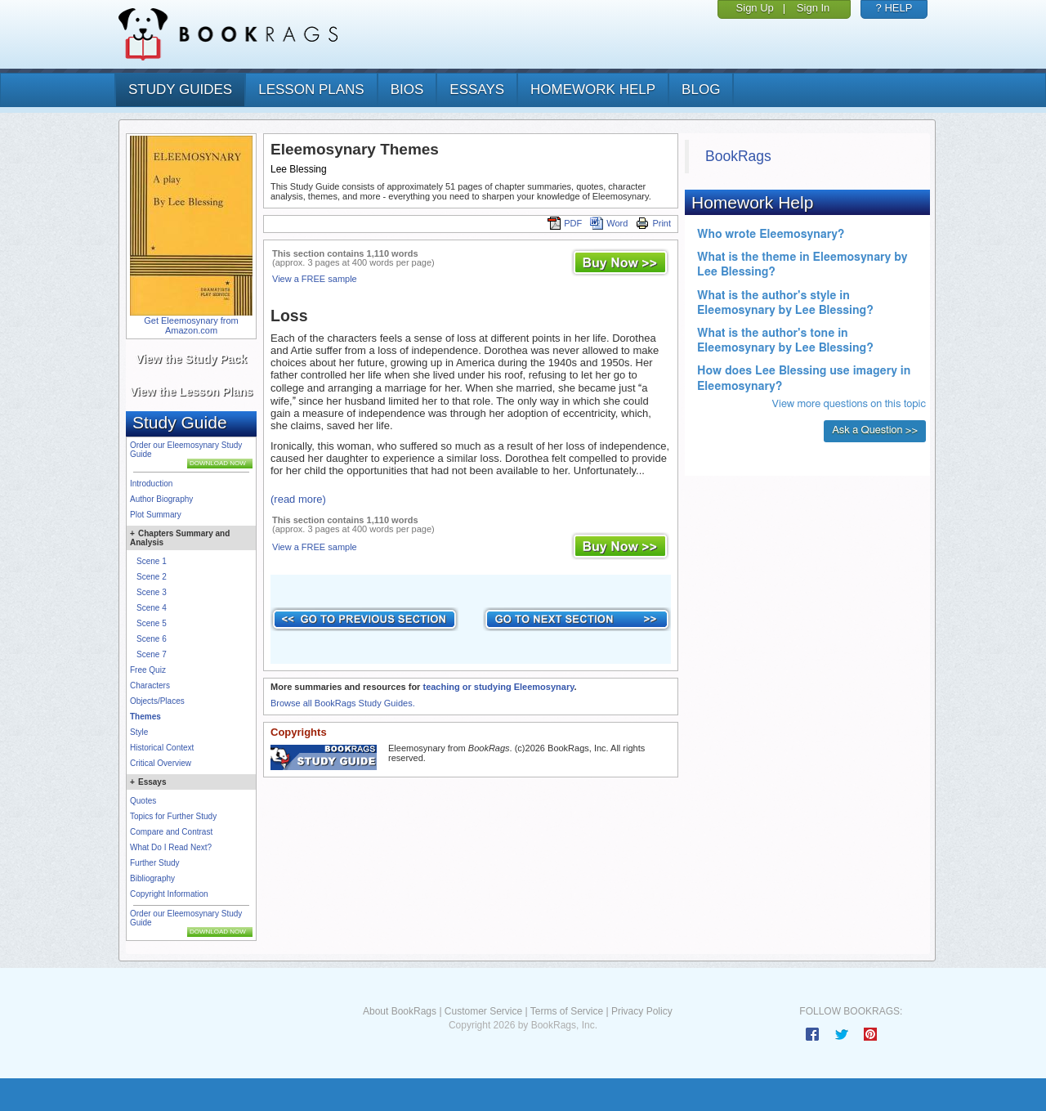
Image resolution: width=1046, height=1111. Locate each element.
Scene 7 (151, 654)
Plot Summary (155, 514)
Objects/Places (157, 701)
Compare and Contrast (171, 831)
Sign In (813, 8)
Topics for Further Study (173, 816)
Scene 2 (151, 576)
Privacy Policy (642, 1011)
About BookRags (399, 1011)
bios (407, 89)
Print (653, 223)
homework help (592, 89)
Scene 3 (151, 592)
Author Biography (161, 499)
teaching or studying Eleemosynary (498, 687)
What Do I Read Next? (171, 847)
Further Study (155, 862)
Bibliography (152, 878)
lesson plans (311, 89)
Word (609, 223)
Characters (150, 685)
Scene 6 (151, 638)
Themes (145, 716)
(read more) (298, 499)
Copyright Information (169, 893)
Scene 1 (151, 561)
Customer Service (483, 1011)
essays (476, 89)
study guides (180, 89)
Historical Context (162, 747)
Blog (701, 89)
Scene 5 (151, 623)
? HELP (894, 8)
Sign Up (755, 8)
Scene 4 (151, 607)
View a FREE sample (314, 279)
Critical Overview (160, 763)
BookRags (738, 156)
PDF (565, 223)
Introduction (151, 483)
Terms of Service (566, 1011)
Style (139, 732)
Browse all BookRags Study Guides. (342, 703)
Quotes (143, 800)
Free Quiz (148, 669)
